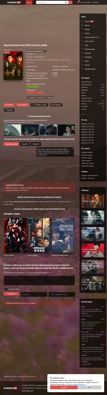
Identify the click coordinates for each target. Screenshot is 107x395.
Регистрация (86, 2)
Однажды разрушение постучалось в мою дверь (93, 351)
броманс (89, 104)
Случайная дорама (90, 69)
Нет (89, 387)
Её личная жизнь (87, 315)
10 (22, 83)
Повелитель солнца (87, 328)
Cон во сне (85, 341)
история (31, 97)
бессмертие (90, 106)
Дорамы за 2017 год (87, 143)
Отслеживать (22, 105)
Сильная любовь (86, 364)
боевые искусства (92, 98)
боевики (89, 95)
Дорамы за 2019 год (87, 137)
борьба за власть (92, 101)
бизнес (89, 93)
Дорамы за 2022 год (87, 129)
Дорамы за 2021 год (87, 132)
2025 (35, 66)
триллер (49, 97)
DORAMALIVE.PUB (8, 376)
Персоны (87, 65)
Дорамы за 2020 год (87, 135)
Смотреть (9, 105)
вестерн (89, 109)
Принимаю (64, 387)
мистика (40, 97)
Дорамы (29, 2)
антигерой (90, 87)
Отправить (11, 294)
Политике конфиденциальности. (76, 384)
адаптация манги (92, 85)
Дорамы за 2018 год (87, 140)
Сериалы (15, 376)
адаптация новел (92, 82)
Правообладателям (27, 391)
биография (90, 90)
